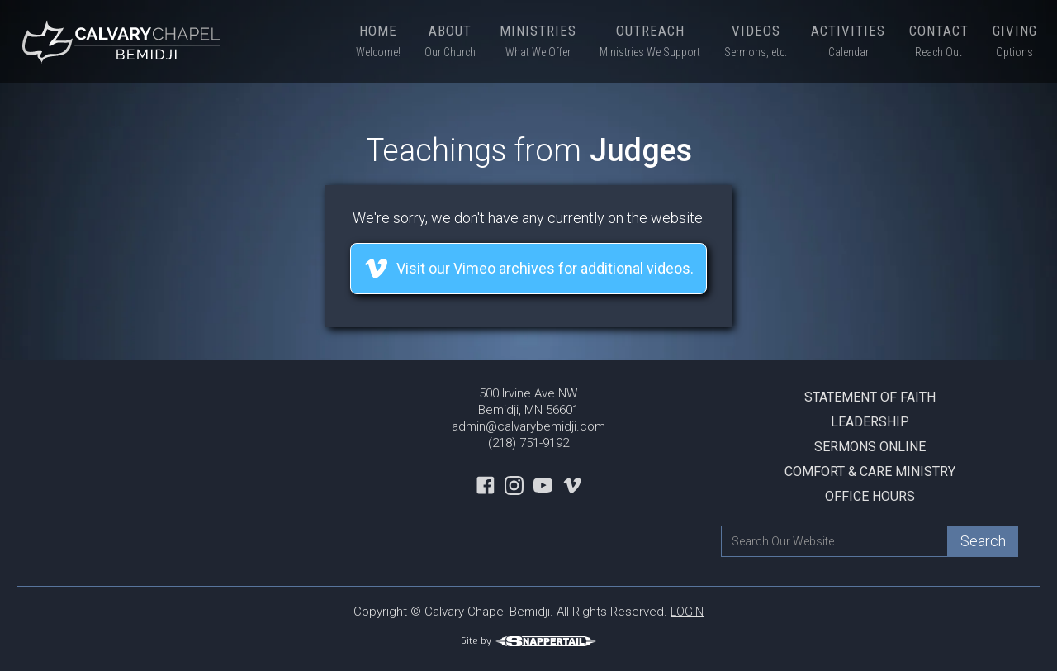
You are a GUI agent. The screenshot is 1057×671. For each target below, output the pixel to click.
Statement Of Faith (870, 397)
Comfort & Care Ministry (869, 471)
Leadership (870, 422)
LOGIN (687, 611)
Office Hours (870, 496)
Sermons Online (870, 446)
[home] (124, 41)
